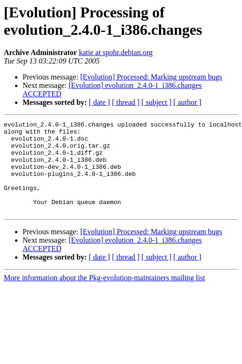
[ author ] (187, 102)
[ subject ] (156, 102)
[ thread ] (126, 102)
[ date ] (99, 102)
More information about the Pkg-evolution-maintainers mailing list (104, 296)
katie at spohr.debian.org (116, 52)
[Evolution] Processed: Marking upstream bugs (151, 77)
